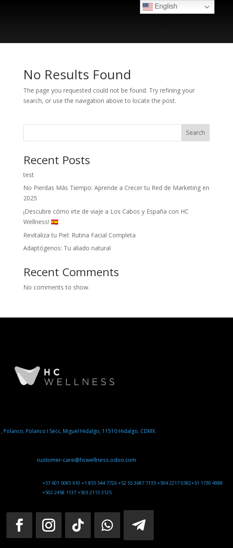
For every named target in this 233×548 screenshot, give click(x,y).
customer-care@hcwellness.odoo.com (86, 460)
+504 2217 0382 (174, 483)
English (160, 7)
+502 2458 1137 (60, 492)
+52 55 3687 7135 (137, 483)
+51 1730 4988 (207, 483)
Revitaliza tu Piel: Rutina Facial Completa (79, 235)
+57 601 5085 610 (61, 483)
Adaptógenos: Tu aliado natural (67, 248)
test (28, 175)
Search (195, 132)
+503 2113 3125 (95, 492)
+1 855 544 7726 (99, 483)
